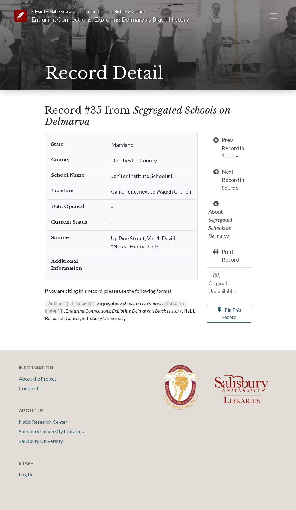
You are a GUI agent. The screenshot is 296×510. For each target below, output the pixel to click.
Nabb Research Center (43, 422)
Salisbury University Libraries (51, 431)
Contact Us (31, 388)
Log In (25, 474)
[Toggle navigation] (273, 16)
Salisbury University (41, 441)
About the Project (37, 378)
